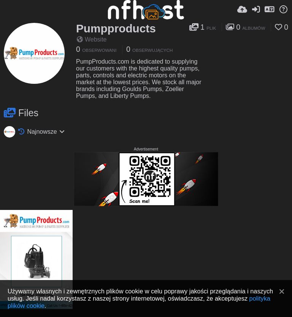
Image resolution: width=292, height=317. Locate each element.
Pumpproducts (116, 28)
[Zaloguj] (256, 9)
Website (92, 39)
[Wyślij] (242, 9)
